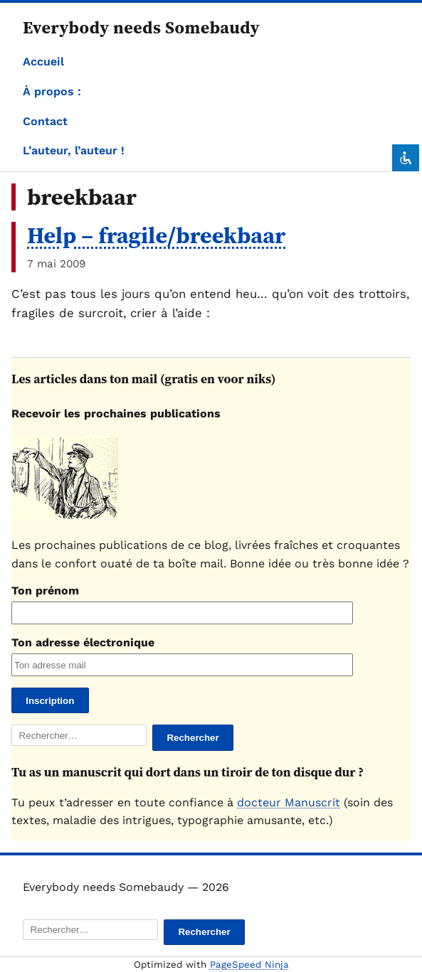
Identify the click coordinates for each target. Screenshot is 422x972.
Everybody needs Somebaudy (141, 27)
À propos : (52, 91)
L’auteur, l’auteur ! (74, 150)
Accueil (43, 61)
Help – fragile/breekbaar (156, 235)
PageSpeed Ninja (249, 964)
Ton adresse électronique (82, 642)
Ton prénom (45, 590)
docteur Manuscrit (288, 802)
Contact (45, 121)
